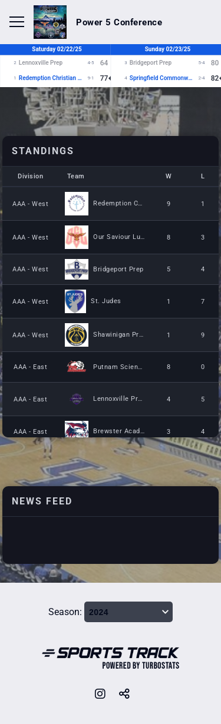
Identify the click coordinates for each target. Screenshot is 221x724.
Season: (65, 611)
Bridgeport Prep (118, 269)
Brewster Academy (123, 431)
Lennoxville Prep (119, 399)
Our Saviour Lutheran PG (133, 237)
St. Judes (106, 301)
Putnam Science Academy (135, 367)
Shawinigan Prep (120, 334)
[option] (110, 97)
